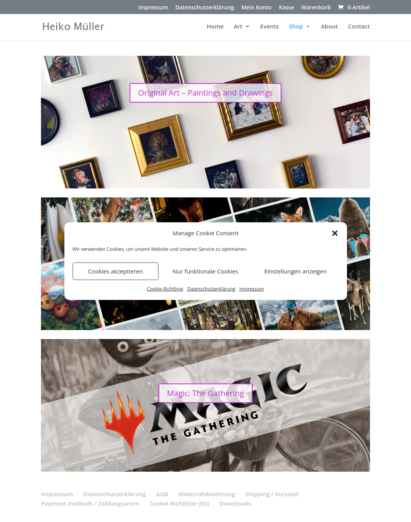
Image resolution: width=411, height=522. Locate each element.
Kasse (286, 8)
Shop (296, 26)
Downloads (235, 503)
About (329, 26)
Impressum (251, 289)
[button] (335, 233)
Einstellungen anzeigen (295, 271)
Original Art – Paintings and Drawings (205, 92)
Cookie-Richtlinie (165, 289)
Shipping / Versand (271, 494)
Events (269, 26)
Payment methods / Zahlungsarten (90, 503)
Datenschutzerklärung (211, 289)
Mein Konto (256, 8)
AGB (162, 494)
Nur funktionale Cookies (205, 271)
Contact (359, 26)
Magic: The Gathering (205, 393)
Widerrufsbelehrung (206, 494)
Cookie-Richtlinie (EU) (179, 503)
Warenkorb (316, 8)
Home (215, 26)
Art (238, 26)
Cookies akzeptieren (115, 271)
